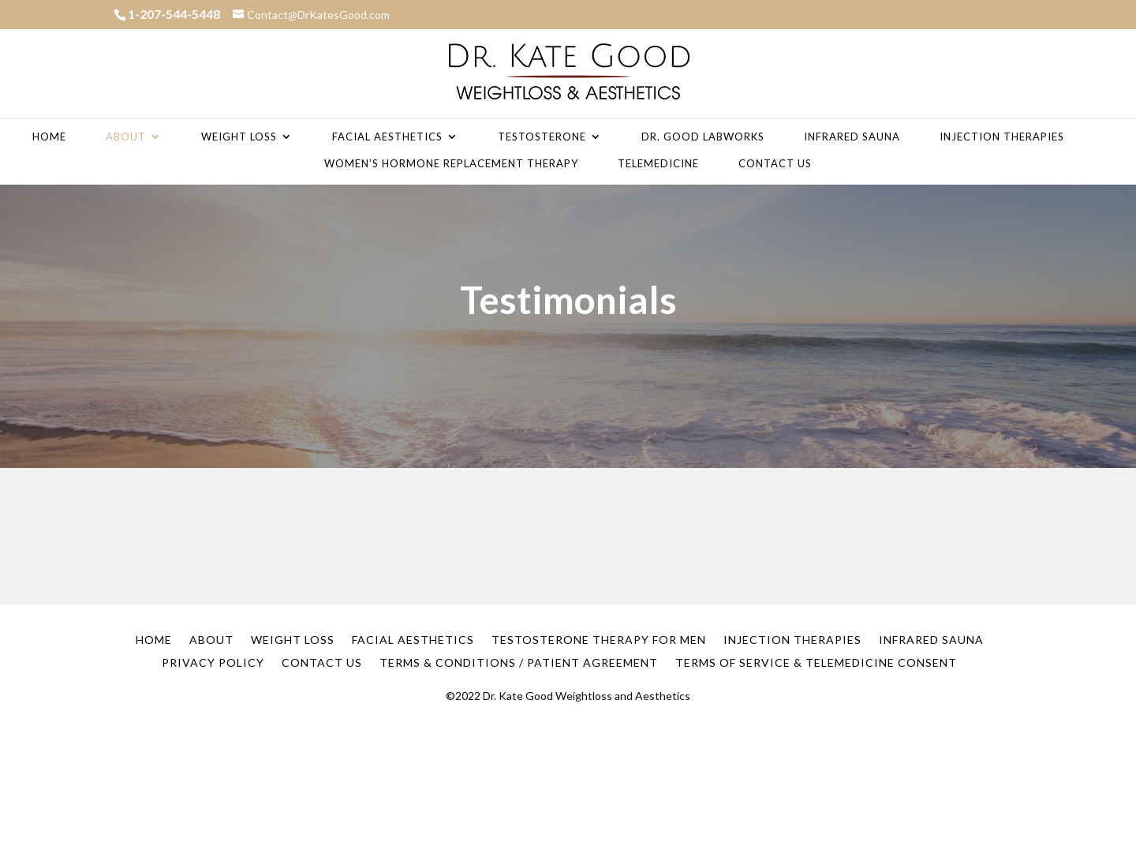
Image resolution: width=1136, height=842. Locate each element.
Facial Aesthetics (387, 137)
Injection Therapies (1002, 137)
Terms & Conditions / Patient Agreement (518, 662)
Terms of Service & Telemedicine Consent (816, 662)
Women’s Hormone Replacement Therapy (451, 164)
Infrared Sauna (852, 137)
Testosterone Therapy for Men (598, 639)
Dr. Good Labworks (702, 137)
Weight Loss (239, 137)
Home (49, 137)
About (126, 137)
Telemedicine (658, 164)
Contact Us (775, 164)
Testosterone (542, 137)
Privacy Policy (213, 662)
